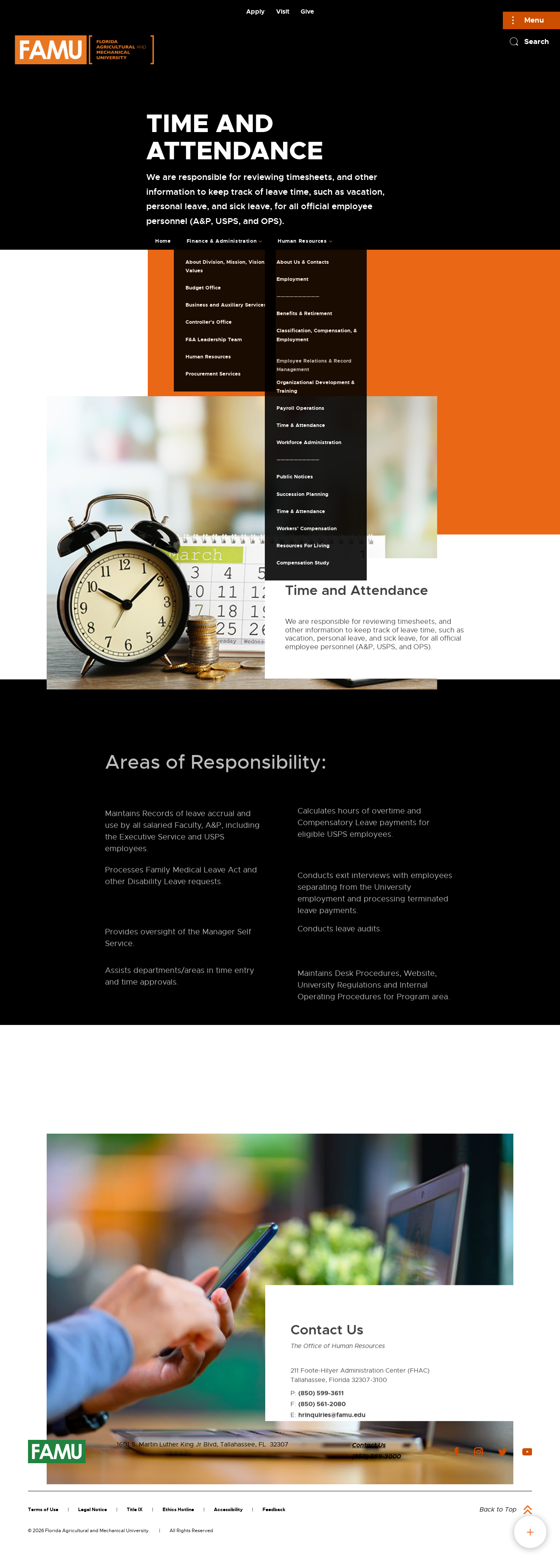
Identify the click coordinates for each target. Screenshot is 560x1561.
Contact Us (369, 1445)
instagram (478, 1452)
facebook (456, 1451)
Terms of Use (43, 1509)
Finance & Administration (222, 241)
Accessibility (228, 1509)
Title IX (135, 1509)
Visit (282, 11)
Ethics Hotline (178, 1509)
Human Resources (302, 241)
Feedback (273, 1509)
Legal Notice (92, 1509)
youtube (527, 1451)
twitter (502, 1451)
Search (536, 41)
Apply (255, 11)
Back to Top (498, 1509)
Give (307, 11)
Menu (534, 20)
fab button (530, 1532)
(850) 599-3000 (376, 1456)
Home (163, 241)
